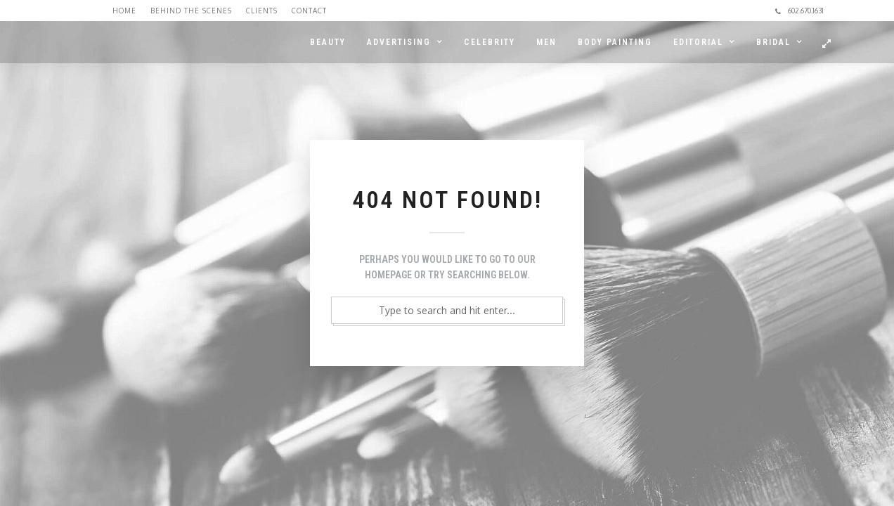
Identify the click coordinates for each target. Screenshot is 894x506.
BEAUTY (328, 42)
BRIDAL (773, 42)
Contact (309, 10)
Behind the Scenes (191, 10)
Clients (262, 10)
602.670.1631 (799, 10)
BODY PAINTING (615, 42)
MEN (546, 42)
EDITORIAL (698, 42)
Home (124, 10)
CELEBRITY (489, 42)
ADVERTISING (399, 42)
